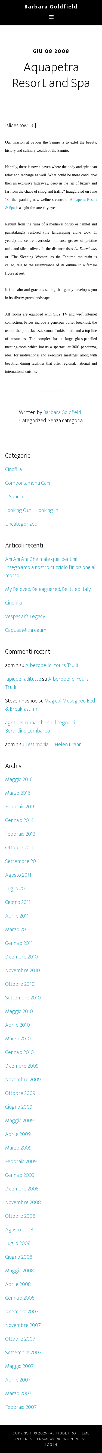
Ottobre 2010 (20, 984)
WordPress (75, 1439)
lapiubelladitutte (23, 679)
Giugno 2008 (18, 1257)
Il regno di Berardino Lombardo (40, 727)
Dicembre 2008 (22, 1188)
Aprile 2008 (18, 1284)
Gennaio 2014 (19, 820)
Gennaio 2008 (20, 1298)
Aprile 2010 (17, 1025)
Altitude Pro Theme (69, 1433)
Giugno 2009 (18, 1107)
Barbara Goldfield (51, 6)
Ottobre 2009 (20, 1093)
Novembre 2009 (23, 1079)
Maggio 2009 (19, 1120)
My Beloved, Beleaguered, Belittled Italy (48, 589)
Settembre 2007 (23, 1352)
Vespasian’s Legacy (25, 616)
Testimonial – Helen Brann (53, 744)
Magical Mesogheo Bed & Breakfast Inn (50, 705)
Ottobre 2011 (19, 847)
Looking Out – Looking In (31, 510)
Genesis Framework (40, 1439)
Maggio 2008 (19, 1270)
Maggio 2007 (19, 1366)
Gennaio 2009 (20, 1175)
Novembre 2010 (22, 970)
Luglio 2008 (17, 1243)
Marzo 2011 (17, 929)
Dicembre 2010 (21, 956)
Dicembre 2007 (22, 1311)
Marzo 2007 (18, 1393)
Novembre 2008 (23, 1202)
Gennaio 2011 (19, 943)
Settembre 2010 (23, 997)
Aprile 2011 (17, 916)
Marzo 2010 (18, 1038)
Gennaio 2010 (19, 1052)
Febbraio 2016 (20, 806)
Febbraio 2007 (21, 1407)
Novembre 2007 (23, 1325)
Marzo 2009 (18, 1148)
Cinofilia (13, 469)
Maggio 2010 (19, 1011)
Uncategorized (21, 524)
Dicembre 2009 (22, 1066)
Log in (51, 1445)
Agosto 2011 (18, 875)
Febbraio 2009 (21, 1161)
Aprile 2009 (18, 1134)
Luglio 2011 (17, 888)
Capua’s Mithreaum (25, 630)
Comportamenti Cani (27, 483)
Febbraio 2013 (20, 834)
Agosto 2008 (19, 1229)
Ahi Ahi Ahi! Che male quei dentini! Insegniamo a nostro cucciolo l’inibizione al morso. (50, 567)
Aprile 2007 (18, 1379)
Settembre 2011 (22, 861)
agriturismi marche (25, 722)
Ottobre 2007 (20, 1339)
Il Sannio (14, 496)
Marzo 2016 (17, 793)
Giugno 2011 (17, 902)
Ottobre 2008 (20, 1216)
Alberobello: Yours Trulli (51, 665)
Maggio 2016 (19, 779)
